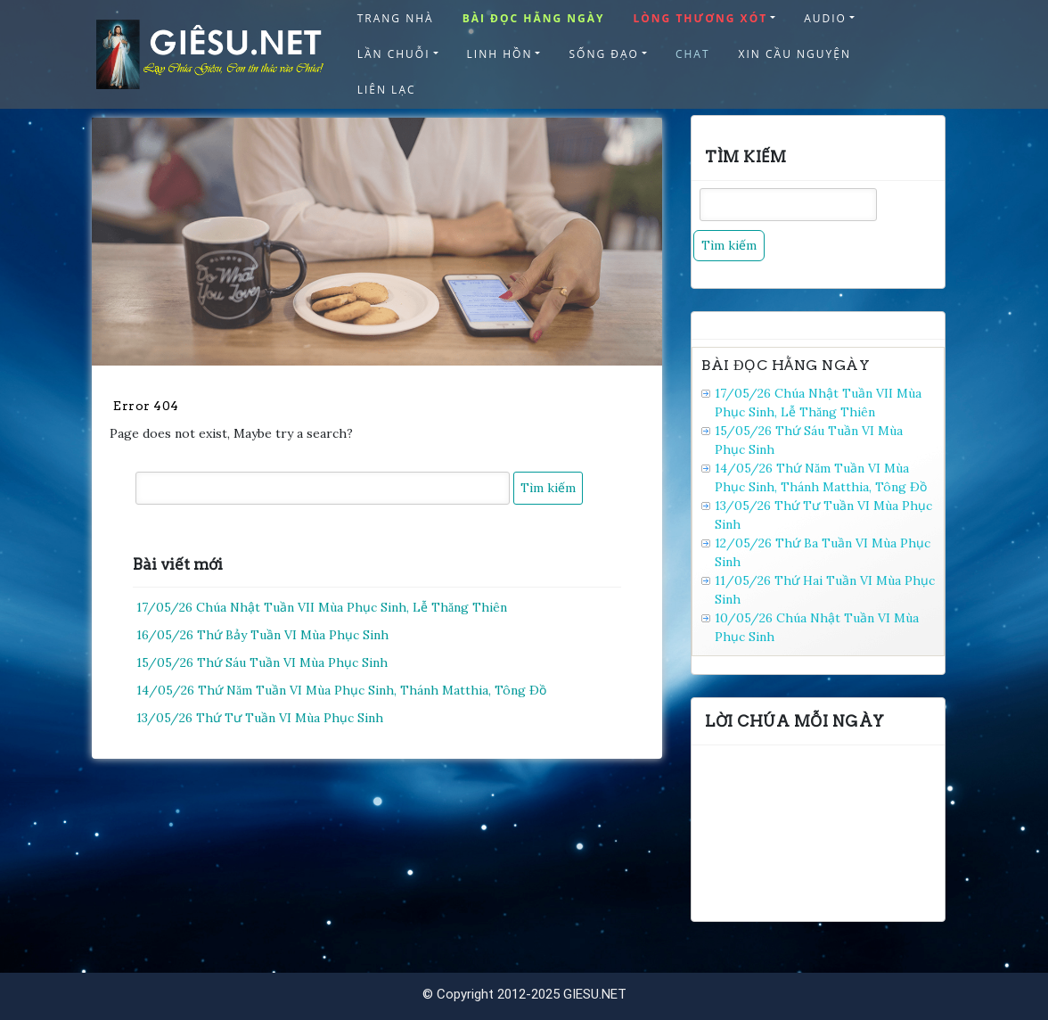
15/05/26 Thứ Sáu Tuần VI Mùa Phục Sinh (262, 662)
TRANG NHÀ (395, 18)
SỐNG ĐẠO (603, 54)
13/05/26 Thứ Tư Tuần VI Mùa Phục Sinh (259, 718)
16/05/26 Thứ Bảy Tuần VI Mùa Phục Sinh (262, 635)
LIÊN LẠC (386, 89)
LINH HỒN (500, 54)
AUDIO (825, 18)
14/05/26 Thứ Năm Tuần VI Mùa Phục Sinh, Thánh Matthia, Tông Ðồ (341, 690)
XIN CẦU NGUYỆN (795, 54)
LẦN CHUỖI (393, 54)
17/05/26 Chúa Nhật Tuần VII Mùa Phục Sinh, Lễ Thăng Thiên (321, 607)
